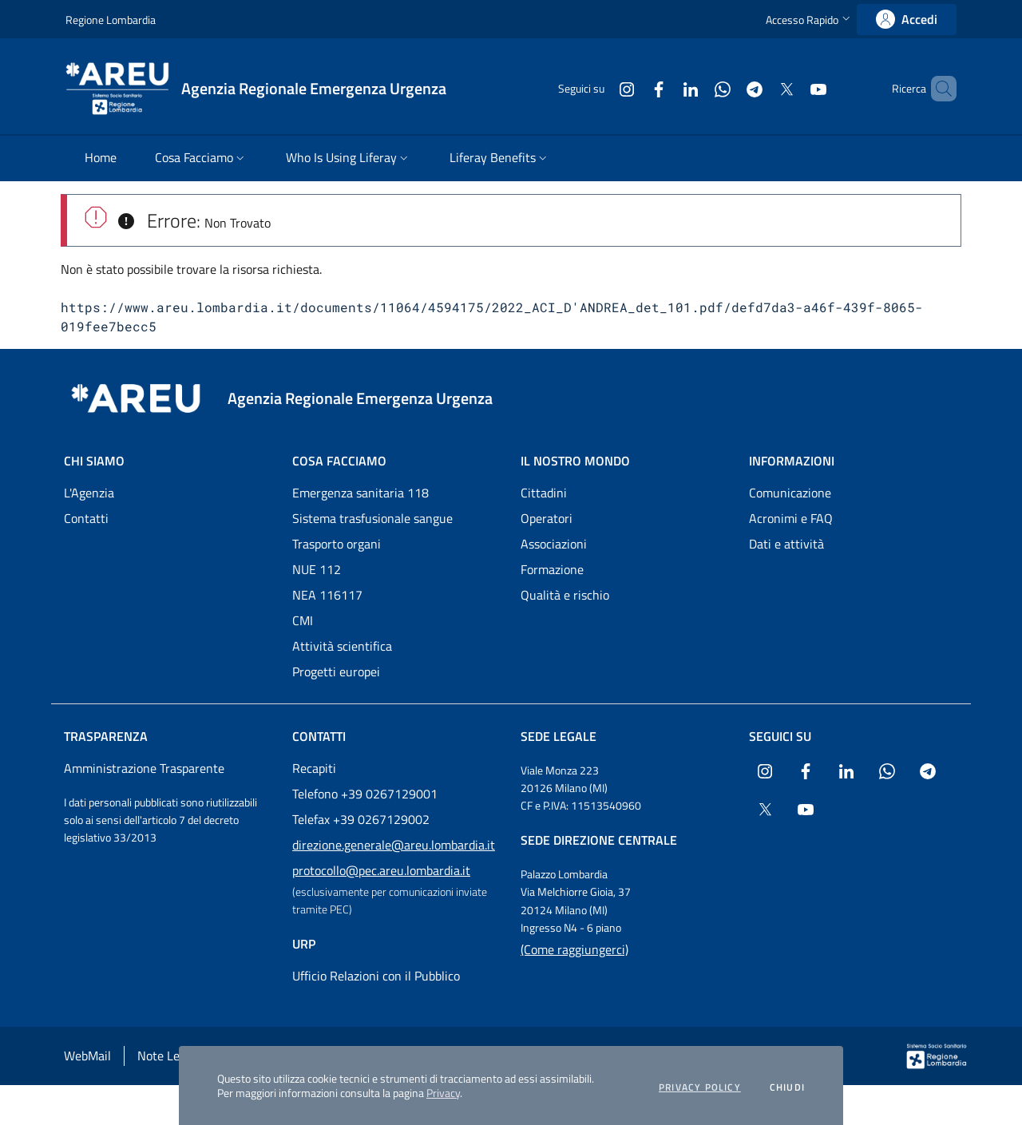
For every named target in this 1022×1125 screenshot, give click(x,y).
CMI (302, 620)
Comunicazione (790, 492)
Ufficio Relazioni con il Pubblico (376, 975)
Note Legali (168, 1055)
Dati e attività (786, 543)
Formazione (552, 569)
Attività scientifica (342, 646)
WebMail (87, 1055)
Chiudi (787, 1087)
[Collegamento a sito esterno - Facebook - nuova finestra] (632, 88)
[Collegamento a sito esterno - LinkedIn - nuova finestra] (663, 88)
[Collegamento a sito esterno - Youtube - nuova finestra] (791, 88)
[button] (810, 20)
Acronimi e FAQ (791, 518)
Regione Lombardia (110, 19)
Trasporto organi (336, 543)
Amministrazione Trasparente (144, 768)
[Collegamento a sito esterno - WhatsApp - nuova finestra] (695, 88)
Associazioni (554, 543)
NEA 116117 (327, 594)
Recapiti (314, 768)
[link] (907, 19)
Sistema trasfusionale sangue (372, 518)
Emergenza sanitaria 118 (360, 492)
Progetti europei (336, 671)
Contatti (86, 518)
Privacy (443, 1092)
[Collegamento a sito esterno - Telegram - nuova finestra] (727, 88)
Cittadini (544, 492)
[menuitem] (100, 158)
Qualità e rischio (565, 594)
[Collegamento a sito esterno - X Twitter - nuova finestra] (759, 88)
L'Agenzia (89, 492)
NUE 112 (316, 569)
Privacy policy (700, 1087)
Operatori (546, 518)
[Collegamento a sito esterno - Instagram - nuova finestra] (600, 88)
